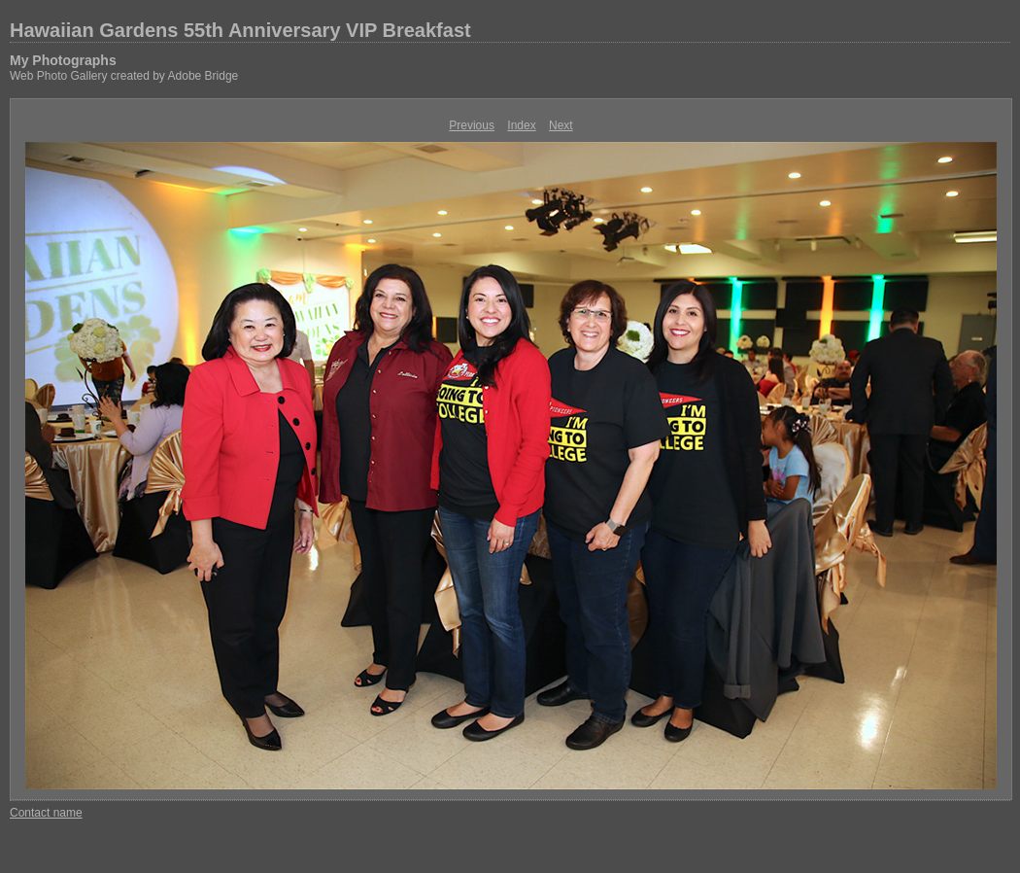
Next (561, 125)
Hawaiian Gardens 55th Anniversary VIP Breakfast (240, 30)
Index (521, 125)
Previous (471, 125)
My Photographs (63, 60)
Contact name (46, 813)
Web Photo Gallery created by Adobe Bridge (124, 76)
